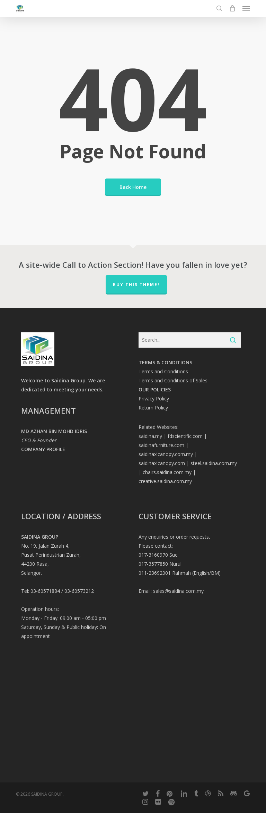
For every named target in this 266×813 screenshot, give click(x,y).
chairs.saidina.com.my (167, 472)
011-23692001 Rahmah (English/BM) (180, 573)
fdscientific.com (185, 436)
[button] (246, 8)
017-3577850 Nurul (160, 564)
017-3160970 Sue (158, 554)
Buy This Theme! (136, 285)
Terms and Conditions (163, 371)
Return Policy (153, 407)
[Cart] (232, 8)
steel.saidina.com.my (213, 463)
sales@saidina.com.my (178, 591)
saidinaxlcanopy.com (162, 463)
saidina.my (150, 436)
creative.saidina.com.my (165, 481)
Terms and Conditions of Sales (173, 380)
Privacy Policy (154, 398)
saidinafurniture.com (161, 445)
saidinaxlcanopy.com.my (166, 454)
